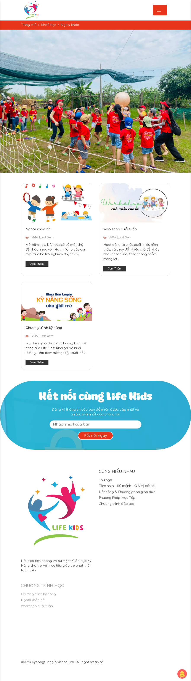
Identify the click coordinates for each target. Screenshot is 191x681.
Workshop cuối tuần (120, 229)
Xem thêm (37, 263)
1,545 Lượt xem (40, 336)
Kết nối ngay (95, 438)
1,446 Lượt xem (40, 237)
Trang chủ (29, 25)
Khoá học (48, 25)
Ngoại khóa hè (38, 229)
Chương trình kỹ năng (44, 328)
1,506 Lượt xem (117, 237)
